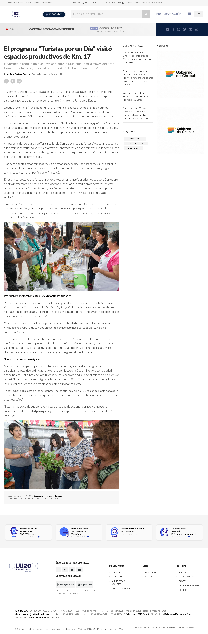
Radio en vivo (151, 572)
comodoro (134, 139)
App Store (85, 584)
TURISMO (133, 148)
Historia (116, 572)
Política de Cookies (186, 627)
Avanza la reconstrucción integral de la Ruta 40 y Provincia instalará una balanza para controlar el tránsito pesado (138, 77)
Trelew (182, 572)
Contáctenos (118, 576)
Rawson (182, 581)
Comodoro (9, 74)
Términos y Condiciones (143, 627)
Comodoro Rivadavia (189, 585)
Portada (18, 74)
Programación (168, 14)
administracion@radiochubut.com (31, 614)
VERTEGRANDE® (87, 629)
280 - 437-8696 (85, 3)
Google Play (65, 584)
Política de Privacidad (165, 627)
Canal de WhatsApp (121, 589)
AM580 (56, 14)
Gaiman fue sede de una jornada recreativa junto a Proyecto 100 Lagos (135, 96)
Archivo (149, 576)
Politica (183, 590)
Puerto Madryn (186, 576)
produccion (136, 143)
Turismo (26, 74)
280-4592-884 (121, 3)
